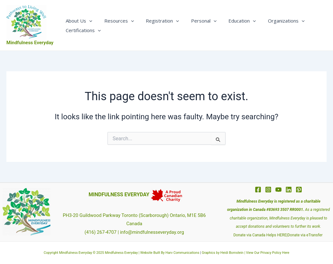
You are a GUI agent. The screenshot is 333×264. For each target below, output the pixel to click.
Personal (195, 20)
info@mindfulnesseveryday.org (152, 232)
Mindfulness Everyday (30, 42)
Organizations (273, 20)
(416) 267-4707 (100, 232)
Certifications (82, 30)
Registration (156, 20)
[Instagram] (268, 189)
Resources (115, 20)
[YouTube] (278, 189)
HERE (282, 235)
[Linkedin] (288, 189)
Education (231, 20)
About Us (78, 20)
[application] (88, 20)
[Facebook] (258, 189)
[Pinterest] (299, 189)
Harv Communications (182, 253)
